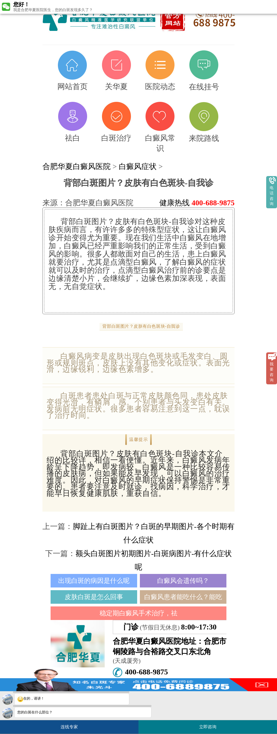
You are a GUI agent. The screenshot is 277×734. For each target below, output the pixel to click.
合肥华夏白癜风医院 (76, 166)
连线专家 (69, 727)
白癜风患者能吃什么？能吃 (183, 596)
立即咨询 (210, 724)
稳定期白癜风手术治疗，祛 (138, 613)
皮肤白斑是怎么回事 (94, 596)
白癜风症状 (138, 166)
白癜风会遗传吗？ (183, 580)
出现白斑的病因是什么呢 (94, 580)
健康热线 (197, 203)
